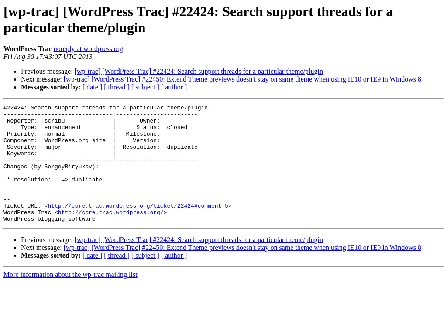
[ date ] (92, 87)
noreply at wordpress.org (88, 48)
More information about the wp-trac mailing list (70, 298)
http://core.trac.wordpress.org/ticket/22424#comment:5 (138, 226)
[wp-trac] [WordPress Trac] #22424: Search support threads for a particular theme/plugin (199, 71)
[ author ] (174, 87)
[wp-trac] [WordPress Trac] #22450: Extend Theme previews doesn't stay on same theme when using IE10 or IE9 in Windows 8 (242, 79)
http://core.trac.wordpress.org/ (111, 234)
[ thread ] (117, 87)
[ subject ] (145, 87)
